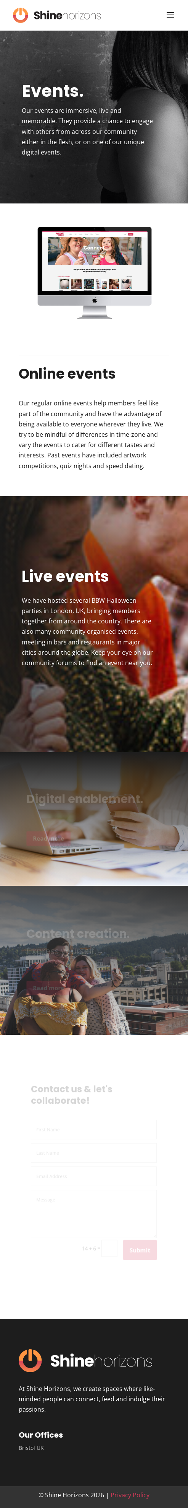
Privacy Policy (130, 1495)
